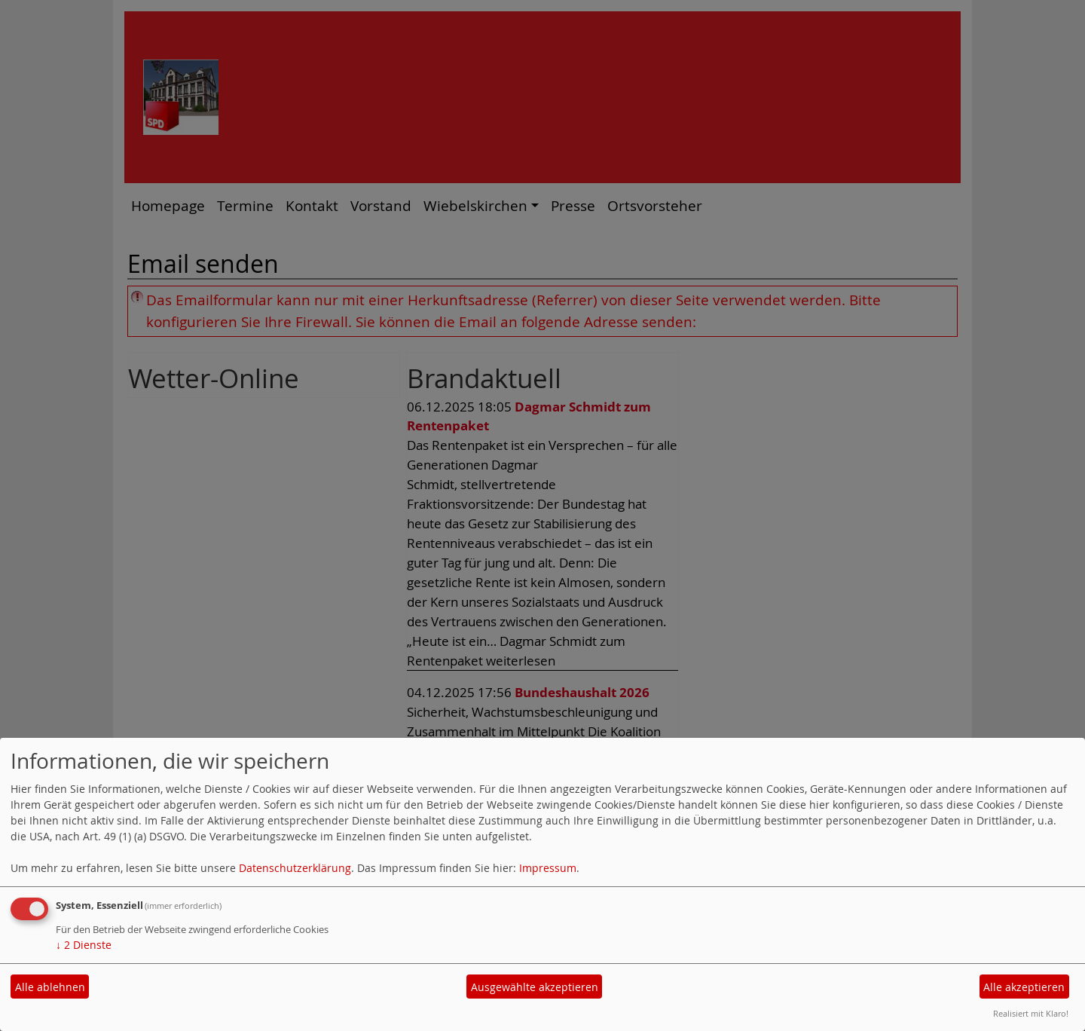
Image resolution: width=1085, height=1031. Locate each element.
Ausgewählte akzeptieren (534, 987)
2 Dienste (84, 945)
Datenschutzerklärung (295, 868)
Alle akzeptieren (1024, 987)
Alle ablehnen (50, 987)
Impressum (547, 868)
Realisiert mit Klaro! (1030, 1013)
